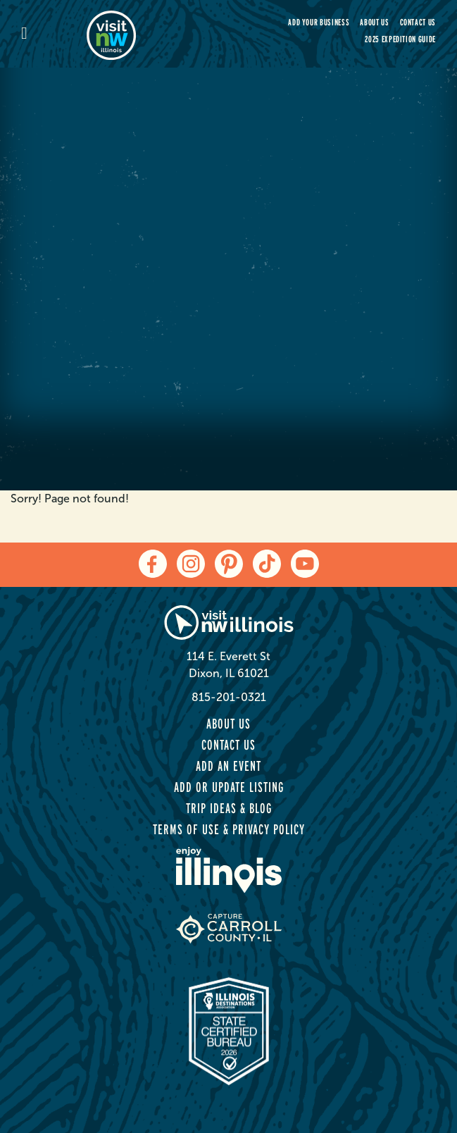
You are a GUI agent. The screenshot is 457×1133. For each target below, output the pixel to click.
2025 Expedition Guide (400, 39)
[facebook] (153, 564)
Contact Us (418, 22)
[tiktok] (267, 564)
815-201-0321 (229, 697)
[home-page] (152, 34)
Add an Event (228, 766)
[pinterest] (229, 564)
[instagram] (191, 564)
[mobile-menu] (54, 34)
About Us (374, 22)
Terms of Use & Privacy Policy (229, 829)
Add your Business (318, 22)
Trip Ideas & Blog (229, 808)
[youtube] (305, 564)
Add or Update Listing (229, 787)
